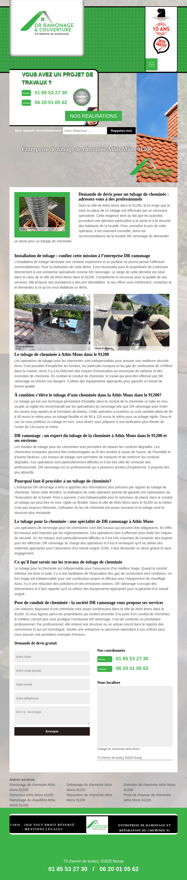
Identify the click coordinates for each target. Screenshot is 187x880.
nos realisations (93, 116)
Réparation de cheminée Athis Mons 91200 (89, 797)
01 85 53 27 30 (132, 658)
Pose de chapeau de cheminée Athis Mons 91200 (147, 797)
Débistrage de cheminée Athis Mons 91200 (89, 787)
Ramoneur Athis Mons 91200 (31, 795)
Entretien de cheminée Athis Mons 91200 (149, 787)
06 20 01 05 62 (132, 668)
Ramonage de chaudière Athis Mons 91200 (32, 802)
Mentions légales (44, 829)
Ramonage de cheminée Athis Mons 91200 (32, 787)
